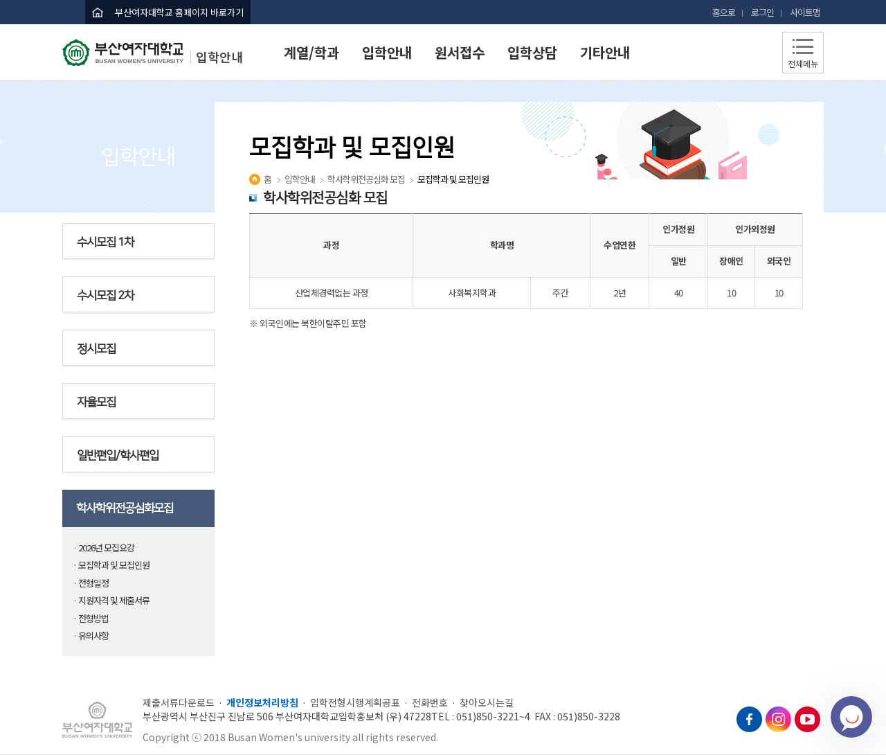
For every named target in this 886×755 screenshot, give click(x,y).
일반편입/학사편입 (118, 456)
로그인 (762, 12)
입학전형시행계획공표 (355, 702)
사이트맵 (805, 12)
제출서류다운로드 (179, 702)
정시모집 (96, 349)
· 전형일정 (91, 582)
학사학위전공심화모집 (124, 508)
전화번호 (430, 702)
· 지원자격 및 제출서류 (111, 600)
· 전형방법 (91, 618)
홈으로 (723, 12)
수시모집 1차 (105, 242)
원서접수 (460, 52)
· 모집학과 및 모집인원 (111, 564)
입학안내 (387, 52)
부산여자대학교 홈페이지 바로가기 (179, 12)
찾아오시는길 (487, 702)
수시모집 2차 (105, 296)
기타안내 (605, 52)
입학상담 (532, 52)
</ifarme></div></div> (851, 717)
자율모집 (96, 402)
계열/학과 (311, 52)
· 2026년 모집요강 (103, 547)
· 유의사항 (91, 635)
